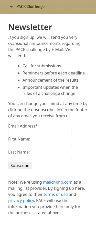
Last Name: (19, 152)
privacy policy (21, 200)
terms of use (56, 194)
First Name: (19, 139)
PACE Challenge (26, 6)
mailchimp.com (57, 182)
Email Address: (23, 126)
